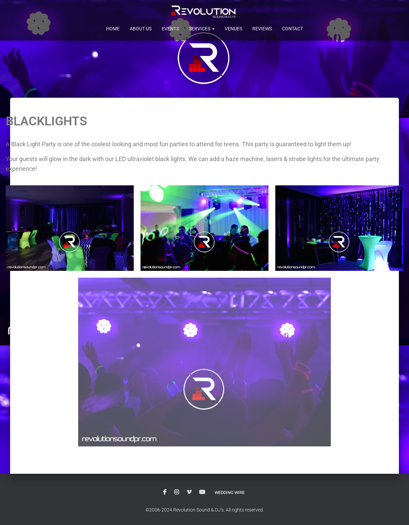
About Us (141, 28)
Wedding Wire (229, 492)
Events (170, 28)
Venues (233, 28)
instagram (175, 492)
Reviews (262, 28)
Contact (292, 28)
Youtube (200, 492)
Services (202, 28)
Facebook (163, 492)
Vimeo (187, 492)
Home (113, 28)
